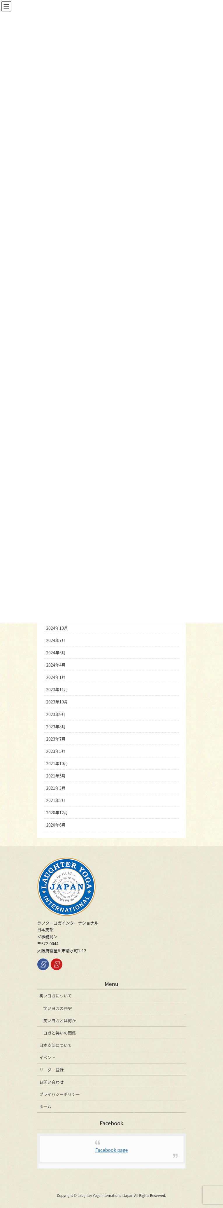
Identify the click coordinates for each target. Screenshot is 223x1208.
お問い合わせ (51, 1082)
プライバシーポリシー (59, 1094)
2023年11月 (57, 689)
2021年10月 (57, 763)
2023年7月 (56, 739)
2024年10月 (57, 628)
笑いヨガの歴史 (57, 1008)
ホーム (45, 1106)
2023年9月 (56, 714)
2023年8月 (56, 726)
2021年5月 (56, 776)
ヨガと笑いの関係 (59, 1033)
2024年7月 (56, 640)
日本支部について (55, 1045)
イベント (47, 1057)
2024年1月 (56, 677)
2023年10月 (57, 702)
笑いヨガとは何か (59, 1020)
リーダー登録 (51, 1070)
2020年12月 (57, 812)
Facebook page (111, 1149)
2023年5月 (56, 751)
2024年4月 (56, 665)
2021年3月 (56, 788)
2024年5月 (56, 652)
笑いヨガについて (55, 996)
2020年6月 (56, 825)
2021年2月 (56, 800)
